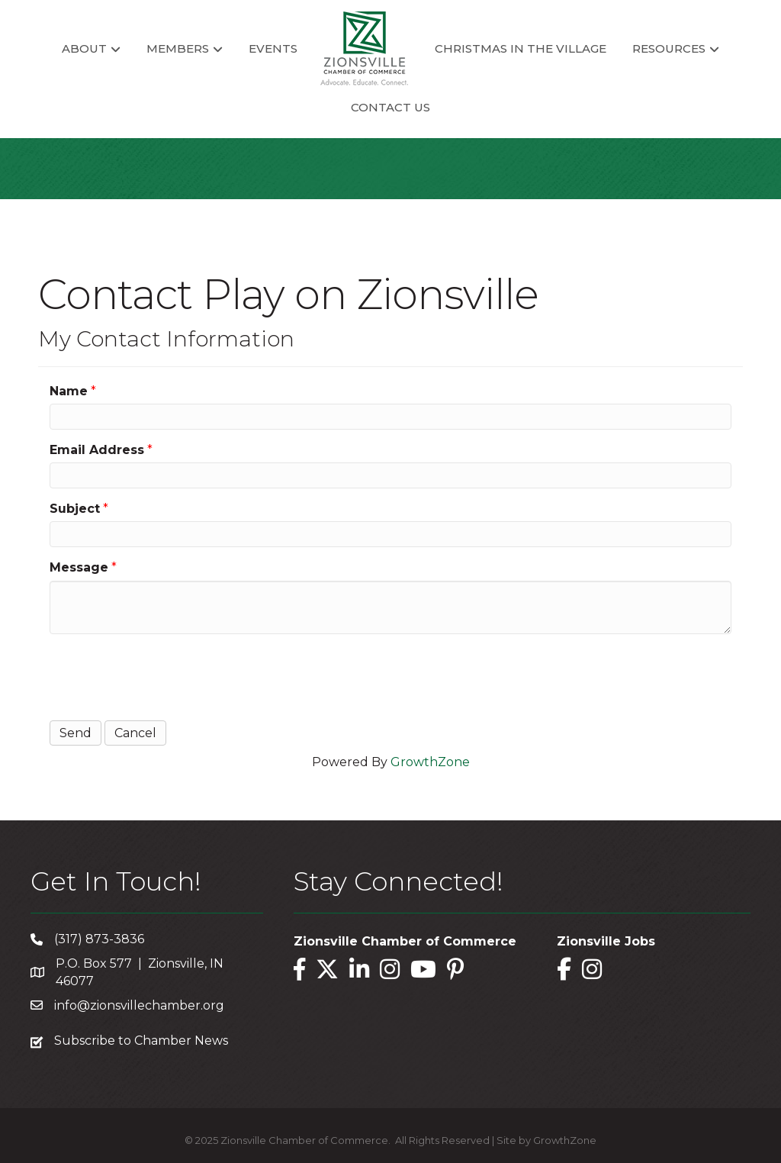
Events (273, 48)
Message (79, 567)
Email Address (97, 450)
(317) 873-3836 (99, 939)
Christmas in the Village (520, 48)
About (84, 48)
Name (69, 391)
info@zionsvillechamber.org (139, 1005)
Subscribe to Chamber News (141, 1040)
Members (177, 48)
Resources (668, 48)
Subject (75, 508)
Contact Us (390, 107)
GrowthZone (430, 762)
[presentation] (165, 675)
